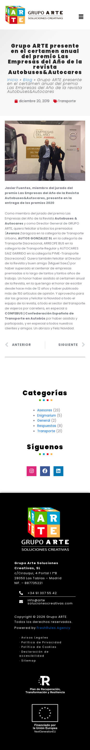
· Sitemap (27, 660)
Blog (27, 80)
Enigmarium (46, 415)
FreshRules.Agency (53, 628)
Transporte (67, 101)
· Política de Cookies (38, 647)
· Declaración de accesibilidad (34, 654)
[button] (81, 17)
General (43, 420)
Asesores (44, 410)
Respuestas (46, 426)
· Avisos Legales (33, 637)
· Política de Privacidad (40, 642)
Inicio (12, 80)
